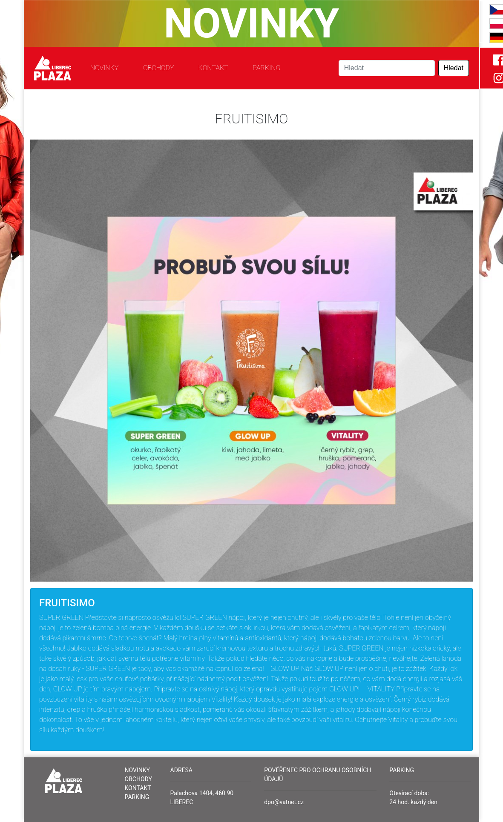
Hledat (453, 67)
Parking (266, 68)
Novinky (104, 68)
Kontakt (213, 68)
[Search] (387, 68)
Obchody (158, 68)
